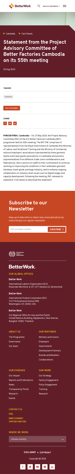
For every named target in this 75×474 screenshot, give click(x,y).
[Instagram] (45, 466)
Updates (8, 97)
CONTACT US (15, 409)
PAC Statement (11, 108)
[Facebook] (22, 466)
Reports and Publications (21, 380)
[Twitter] (30, 466)
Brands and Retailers (49, 355)
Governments (45, 346)
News (11, 384)
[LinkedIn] (52, 466)
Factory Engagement (48, 380)
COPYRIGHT (45, 452)
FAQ (11, 413)
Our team (13, 346)
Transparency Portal (19, 389)
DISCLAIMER (30, 452)
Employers (44, 341)
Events (12, 398)
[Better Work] (22, 267)
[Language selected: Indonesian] (51, 6)
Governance (14, 341)
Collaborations (46, 359)
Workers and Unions (49, 337)
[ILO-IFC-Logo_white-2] (16, 254)
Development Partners (50, 350)
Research (13, 393)
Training (43, 389)
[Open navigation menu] (64, 6)
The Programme (17, 337)
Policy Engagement (48, 384)
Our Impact (14, 375)
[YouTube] (37, 466)
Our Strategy (45, 375)
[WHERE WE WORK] (37, 439)
